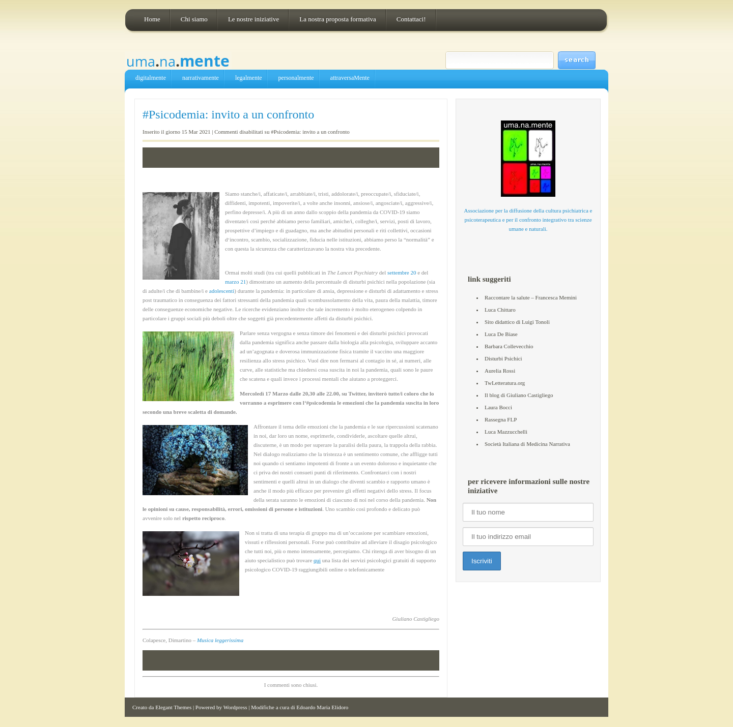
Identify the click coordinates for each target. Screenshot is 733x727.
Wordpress (235, 707)
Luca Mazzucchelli (506, 432)
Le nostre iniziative (253, 19)
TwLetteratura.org (505, 383)
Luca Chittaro (500, 310)
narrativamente (200, 77)
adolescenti (221, 291)
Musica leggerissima (220, 640)
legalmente (248, 77)
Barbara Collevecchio (509, 346)
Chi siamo (194, 19)
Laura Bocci (498, 407)
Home (152, 19)
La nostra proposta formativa (337, 19)
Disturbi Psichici (503, 358)
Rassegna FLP (501, 419)
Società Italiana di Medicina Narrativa (527, 444)
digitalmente (150, 77)
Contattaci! (411, 19)
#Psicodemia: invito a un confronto (228, 114)
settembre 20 (401, 272)
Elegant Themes (173, 707)
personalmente (296, 77)
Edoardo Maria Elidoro (322, 707)
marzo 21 (235, 282)
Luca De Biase (501, 334)
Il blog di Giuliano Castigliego (519, 395)
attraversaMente (350, 77)
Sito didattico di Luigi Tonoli (517, 322)
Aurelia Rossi (500, 371)
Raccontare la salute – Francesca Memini (531, 297)
